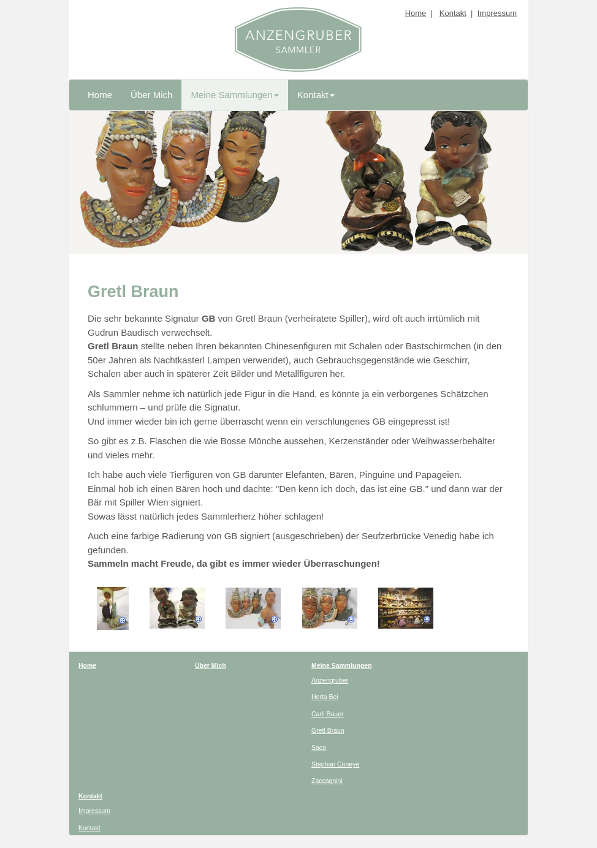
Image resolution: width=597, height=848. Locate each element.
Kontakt (452, 13)
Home (416, 13)
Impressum (497, 13)
